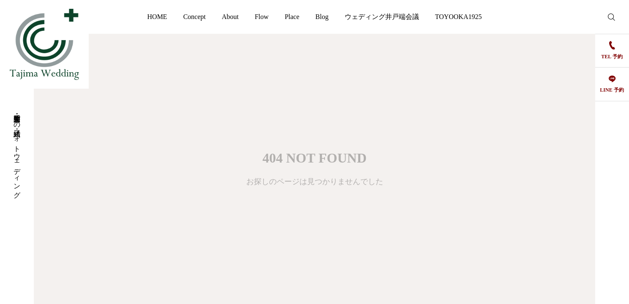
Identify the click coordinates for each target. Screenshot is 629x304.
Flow (262, 16)
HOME (157, 16)
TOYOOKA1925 (458, 16)
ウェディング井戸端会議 (382, 16)
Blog (322, 16)
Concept (194, 16)
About (230, 16)
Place (292, 16)
